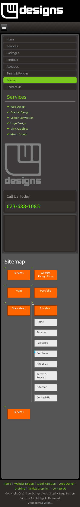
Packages (42, 342)
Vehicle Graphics (38, 488)
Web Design (17, 106)
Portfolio (12, 60)
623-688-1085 (23, 206)
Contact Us (59, 488)
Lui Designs (45, 503)
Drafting (20, 488)
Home (40, 322)
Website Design (24, 483)
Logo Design (18, 123)
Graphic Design (19, 112)
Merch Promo (18, 134)
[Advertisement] (25, 233)
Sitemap (12, 80)
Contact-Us (14, 87)
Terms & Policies (18, 73)
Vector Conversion (21, 117)
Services (41, 332)
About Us (13, 66)
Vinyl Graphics (19, 128)
